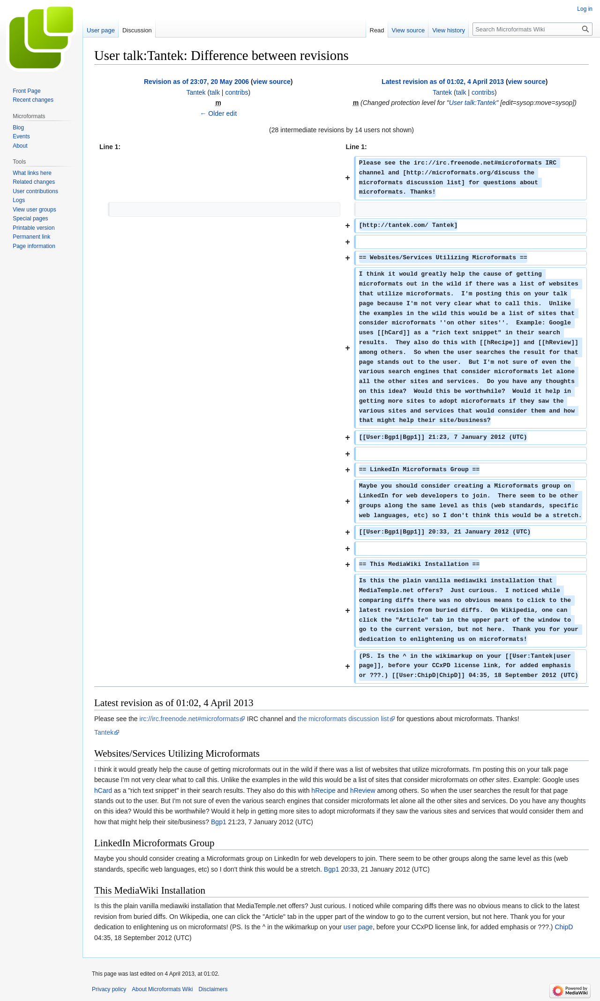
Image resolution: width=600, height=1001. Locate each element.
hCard (103, 790)
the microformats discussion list (343, 719)
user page (358, 927)
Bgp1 (218, 822)
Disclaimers (212, 989)
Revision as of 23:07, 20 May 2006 (196, 81)
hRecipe (323, 790)
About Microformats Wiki (162, 989)
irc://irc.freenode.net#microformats (189, 719)
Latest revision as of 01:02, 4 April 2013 (443, 81)
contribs (236, 92)
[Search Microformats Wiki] (532, 29)
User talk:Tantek (472, 102)
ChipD (564, 927)
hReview (362, 790)
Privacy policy (109, 989)
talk (215, 92)
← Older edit (218, 113)
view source (272, 81)
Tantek (103, 732)
